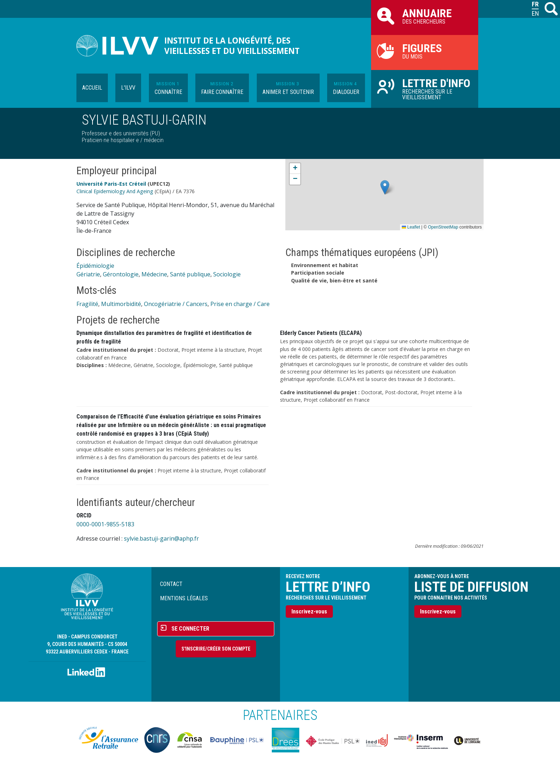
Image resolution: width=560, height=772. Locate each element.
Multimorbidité (121, 304)
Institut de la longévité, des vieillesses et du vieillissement (232, 45)
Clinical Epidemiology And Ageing (114, 191)
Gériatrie (88, 274)
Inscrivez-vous (309, 611)
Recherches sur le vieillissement (424, 88)
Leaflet (411, 227)
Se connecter (190, 628)
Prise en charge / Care (240, 304)
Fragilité (87, 304)
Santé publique (190, 274)
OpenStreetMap (443, 227)
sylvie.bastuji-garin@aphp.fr (161, 538)
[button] (384, 187)
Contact (171, 584)
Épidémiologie (95, 266)
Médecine (154, 274)
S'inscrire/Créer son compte (215, 649)
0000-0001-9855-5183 (105, 524)
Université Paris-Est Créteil (111, 183)
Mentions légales (184, 598)
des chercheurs (424, 15)
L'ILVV (128, 87)
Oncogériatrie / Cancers (176, 304)
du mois (424, 50)
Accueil (92, 87)
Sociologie (227, 274)
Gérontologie (121, 274)
